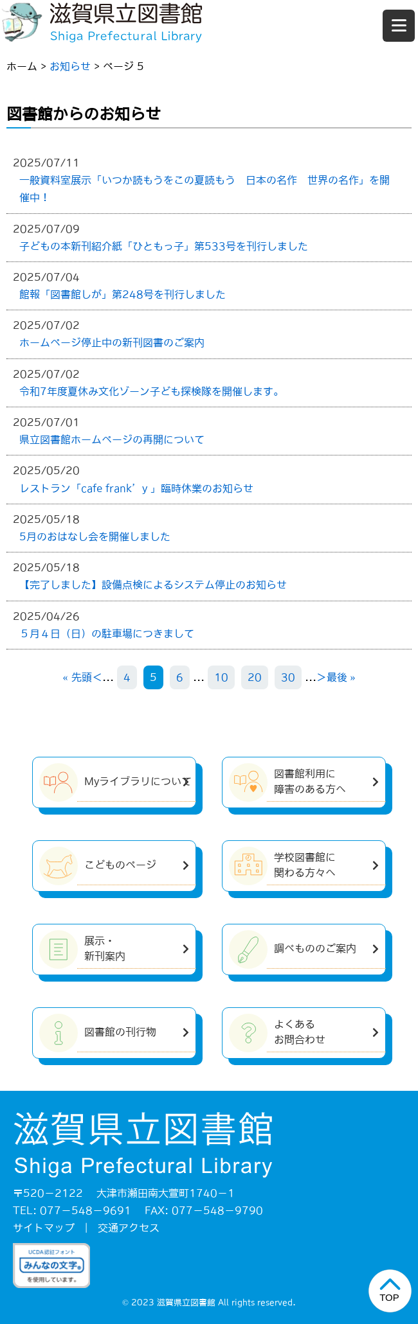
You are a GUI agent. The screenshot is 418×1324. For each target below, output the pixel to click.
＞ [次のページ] (321, 677)
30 (288, 677)
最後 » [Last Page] (341, 677)
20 (255, 677)
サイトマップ (44, 1227)
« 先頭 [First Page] (77, 677)
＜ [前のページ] (97, 677)
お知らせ (70, 66)
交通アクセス (128, 1227)
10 (221, 677)
